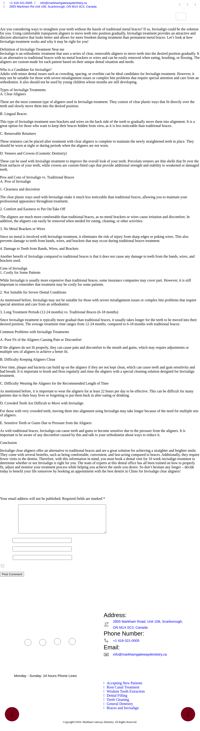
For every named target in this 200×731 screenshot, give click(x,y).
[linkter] (72, 647)
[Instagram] (179, 4)
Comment (8, 538)
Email (6, 554)
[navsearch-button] (193, 16)
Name (6, 546)
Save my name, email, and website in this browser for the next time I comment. (64, 571)
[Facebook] (171, 4)
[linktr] (195, 4)
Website (6, 563)
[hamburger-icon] (181, 16)
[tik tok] (57, 647)
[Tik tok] (187, 4)
